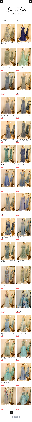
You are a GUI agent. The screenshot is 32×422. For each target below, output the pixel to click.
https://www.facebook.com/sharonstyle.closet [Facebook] (13, 417)
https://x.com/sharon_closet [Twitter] (15, 417)
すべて (18, 20)
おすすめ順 (4, 20)
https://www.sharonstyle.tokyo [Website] (19, 417)
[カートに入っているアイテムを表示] (30, 1)
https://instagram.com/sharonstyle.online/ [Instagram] (17, 417)
